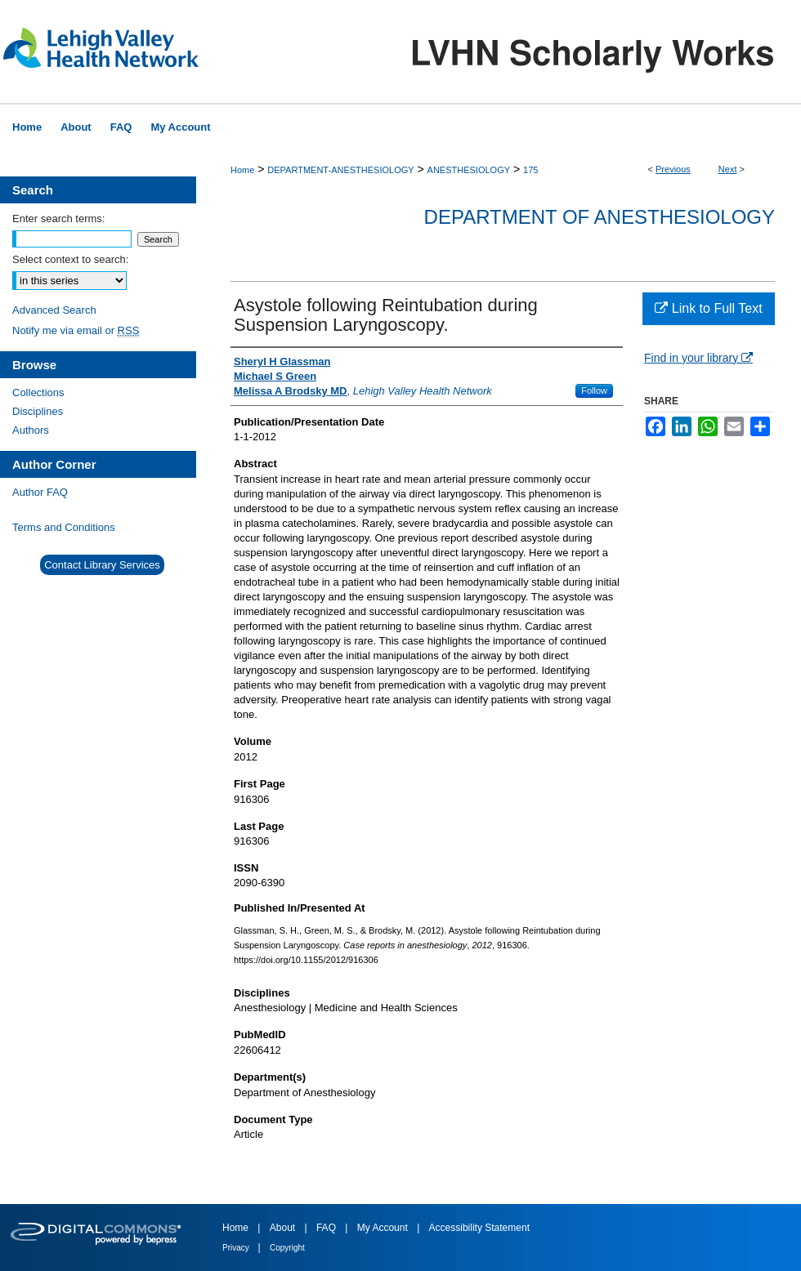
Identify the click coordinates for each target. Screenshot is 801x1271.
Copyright (287, 1247)
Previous (673, 169)
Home (242, 170)
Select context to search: (70, 259)
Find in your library (698, 357)
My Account (383, 1227)
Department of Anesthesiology (599, 217)
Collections (38, 392)
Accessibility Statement (479, 1227)
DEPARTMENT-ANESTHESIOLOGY (340, 170)
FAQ (327, 1227)
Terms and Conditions (63, 527)
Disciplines (37, 411)
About (284, 1227)
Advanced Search (54, 310)
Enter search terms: (58, 218)
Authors (30, 430)
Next (727, 169)
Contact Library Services (102, 565)
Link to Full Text (708, 308)
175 (530, 170)
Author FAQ (40, 492)
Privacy (237, 1247)
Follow (594, 390)
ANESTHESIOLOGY (468, 170)
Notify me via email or (75, 330)
